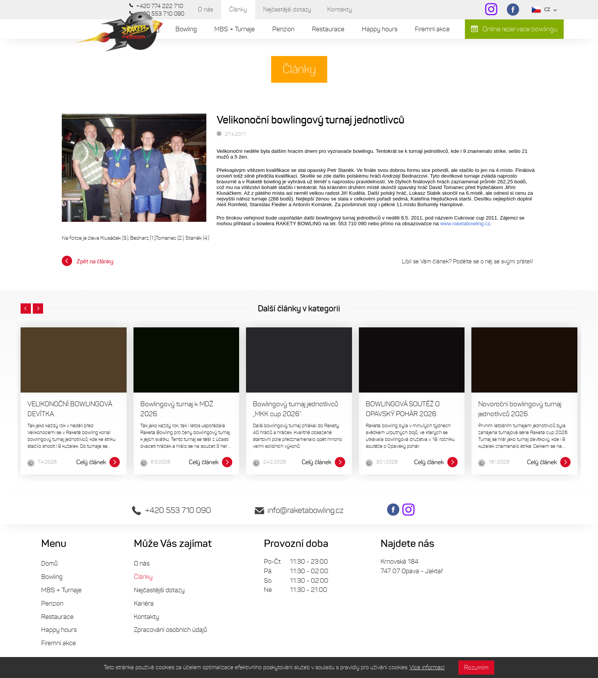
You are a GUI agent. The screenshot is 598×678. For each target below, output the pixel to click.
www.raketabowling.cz (465, 223)
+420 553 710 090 (171, 510)
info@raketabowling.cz (299, 510)
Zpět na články (87, 261)
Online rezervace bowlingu (514, 29)
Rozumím (476, 667)
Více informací (427, 667)
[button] (26, 308)
